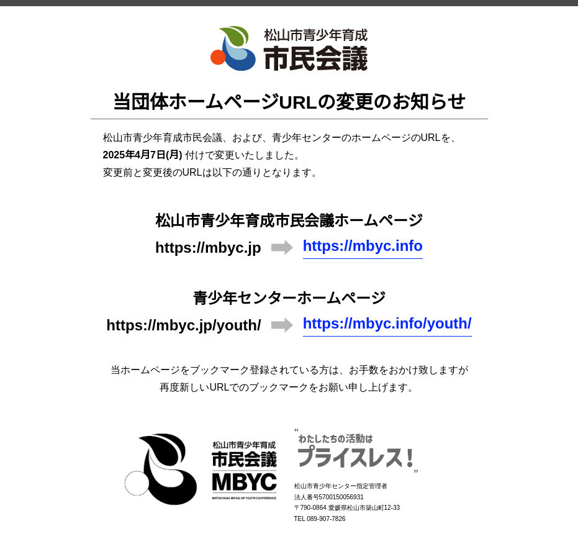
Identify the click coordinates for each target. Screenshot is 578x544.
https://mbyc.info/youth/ (387, 323)
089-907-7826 (326, 518)
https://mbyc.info (363, 245)
